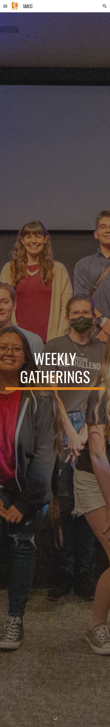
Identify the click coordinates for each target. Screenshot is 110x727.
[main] (55, 369)
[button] (5, 6)
